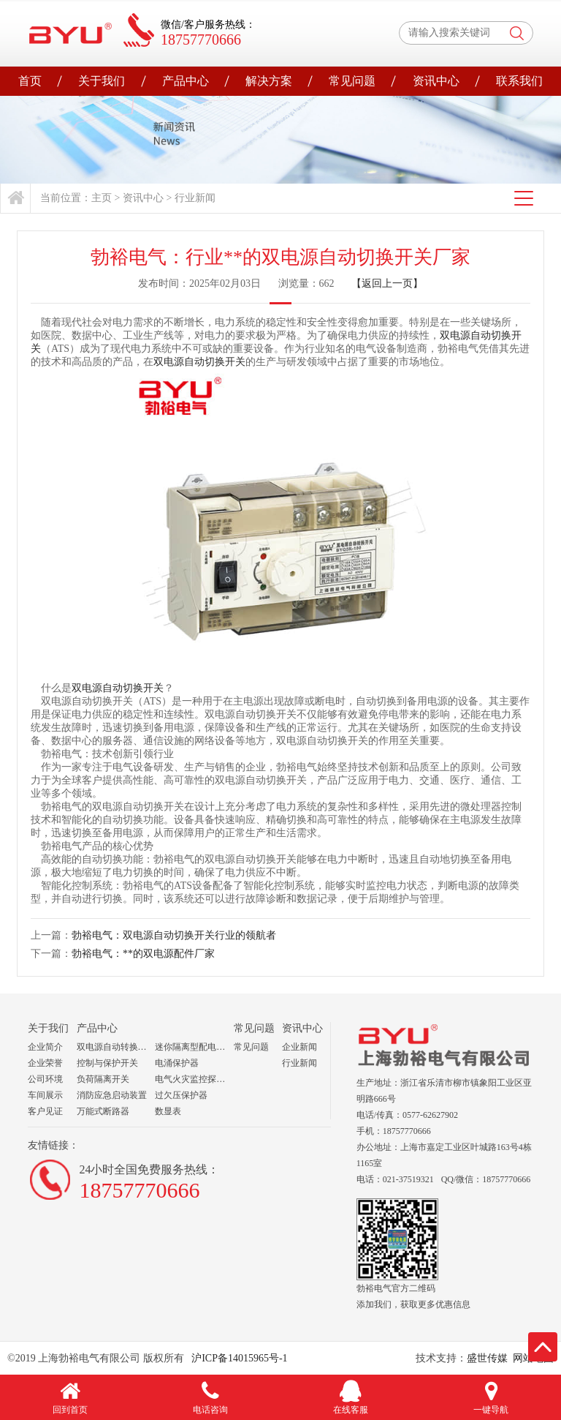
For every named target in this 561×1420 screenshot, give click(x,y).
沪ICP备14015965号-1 (238, 1358)
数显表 (168, 1111)
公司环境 (45, 1079)
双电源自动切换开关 (199, 361)
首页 (30, 81)
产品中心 (185, 81)
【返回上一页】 (387, 283)
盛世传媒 (487, 1358)
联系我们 (519, 81)
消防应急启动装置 (112, 1095)
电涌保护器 (177, 1063)
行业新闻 (195, 197)
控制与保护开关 (107, 1063)
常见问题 (352, 81)
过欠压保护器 (181, 1095)
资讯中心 (436, 81)
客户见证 (45, 1111)
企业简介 (45, 1047)
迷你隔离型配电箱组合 (194, 1047)
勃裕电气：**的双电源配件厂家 (143, 953)
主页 (101, 197)
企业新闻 (299, 1047)
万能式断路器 (103, 1111)
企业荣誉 (45, 1063)
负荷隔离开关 (103, 1079)
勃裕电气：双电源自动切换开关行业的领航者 (174, 935)
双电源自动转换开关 (116, 1047)
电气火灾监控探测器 (194, 1079)
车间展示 (45, 1095)
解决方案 (268, 81)
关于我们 (101, 81)
